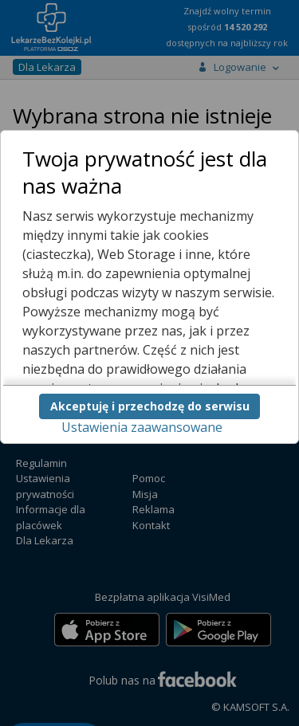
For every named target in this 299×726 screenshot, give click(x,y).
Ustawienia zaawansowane (141, 427)
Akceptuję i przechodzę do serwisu (150, 406)
